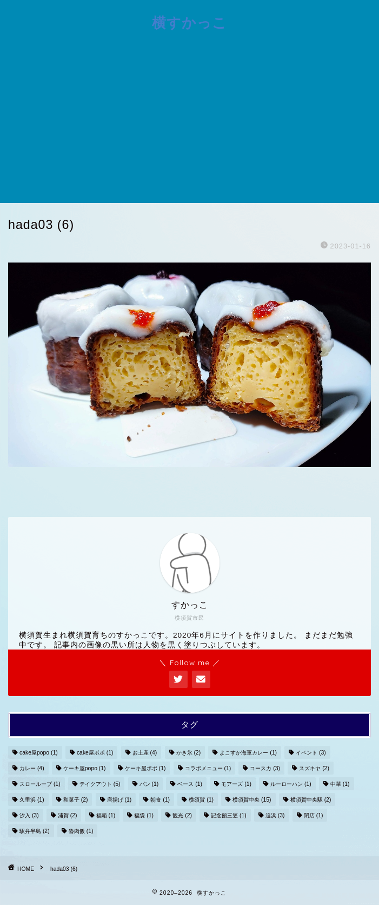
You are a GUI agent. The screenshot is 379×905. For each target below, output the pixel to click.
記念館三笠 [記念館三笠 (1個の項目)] (229, 815)
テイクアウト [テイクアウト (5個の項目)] (100, 784)
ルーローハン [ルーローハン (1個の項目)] (290, 784)
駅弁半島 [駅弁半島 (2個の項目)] (34, 831)
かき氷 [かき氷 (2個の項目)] (188, 753)
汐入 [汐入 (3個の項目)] (29, 815)
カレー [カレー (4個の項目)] (31, 768)
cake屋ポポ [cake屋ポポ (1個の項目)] (95, 753)
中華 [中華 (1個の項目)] (340, 784)
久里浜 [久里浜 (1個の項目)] (31, 800)
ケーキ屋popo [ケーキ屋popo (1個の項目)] (84, 768)
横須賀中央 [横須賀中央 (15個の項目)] (251, 800)
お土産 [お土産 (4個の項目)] (144, 753)
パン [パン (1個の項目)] (149, 784)
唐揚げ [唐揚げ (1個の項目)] (119, 800)
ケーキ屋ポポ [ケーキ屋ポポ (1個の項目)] (145, 768)
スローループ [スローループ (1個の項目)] (40, 784)
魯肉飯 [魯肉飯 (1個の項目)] (81, 831)
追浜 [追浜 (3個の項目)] (275, 815)
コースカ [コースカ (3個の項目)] (265, 768)
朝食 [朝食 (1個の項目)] (160, 800)
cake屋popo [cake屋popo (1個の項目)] (38, 753)
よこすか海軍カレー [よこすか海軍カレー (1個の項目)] (248, 753)
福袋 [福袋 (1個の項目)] (144, 815)
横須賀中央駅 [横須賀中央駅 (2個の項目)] (310, 800)
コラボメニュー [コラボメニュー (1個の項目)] (208, 768)
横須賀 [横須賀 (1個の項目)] (201, 800)
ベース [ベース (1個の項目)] (189, 784)
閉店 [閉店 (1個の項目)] (313, 815)
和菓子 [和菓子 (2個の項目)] (75, 800)
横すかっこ (189, 22)
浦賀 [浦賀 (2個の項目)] (67, 815)
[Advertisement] (189, 122)
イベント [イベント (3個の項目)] (311, 753)
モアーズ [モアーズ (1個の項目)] (236, 784)
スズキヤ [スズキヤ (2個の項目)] (314, 768)
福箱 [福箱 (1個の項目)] (106, 815)
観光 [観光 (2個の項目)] (182, 815)
